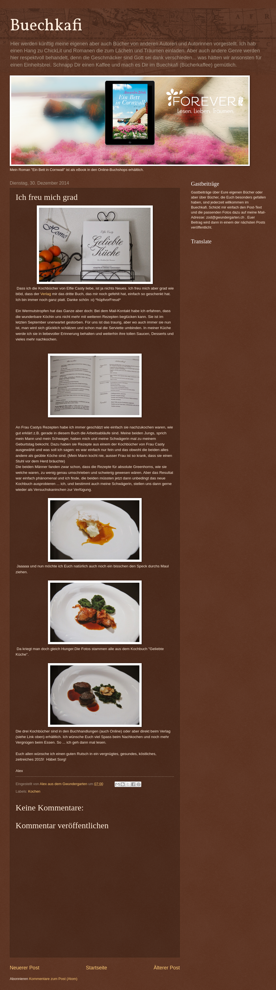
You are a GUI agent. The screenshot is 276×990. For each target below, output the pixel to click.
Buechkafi (46, 26)
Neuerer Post (24, 968)
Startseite (96, 968)
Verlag (45, 294)
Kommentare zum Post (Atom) (53, 979)
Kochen (34, 791)
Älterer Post (167, 968)
